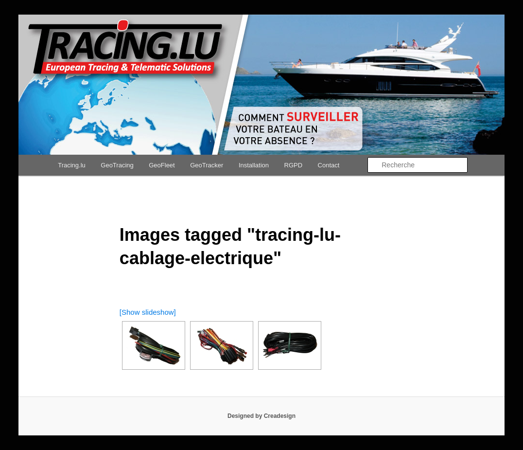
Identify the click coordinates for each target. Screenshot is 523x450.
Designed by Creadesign (261, 416)
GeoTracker (206, 165)
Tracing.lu (72, 165)
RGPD (293, 165)
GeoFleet (161, 165)
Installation (254, 165)
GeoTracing (117, 165)
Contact (329, 165)
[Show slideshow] (148, 312)
